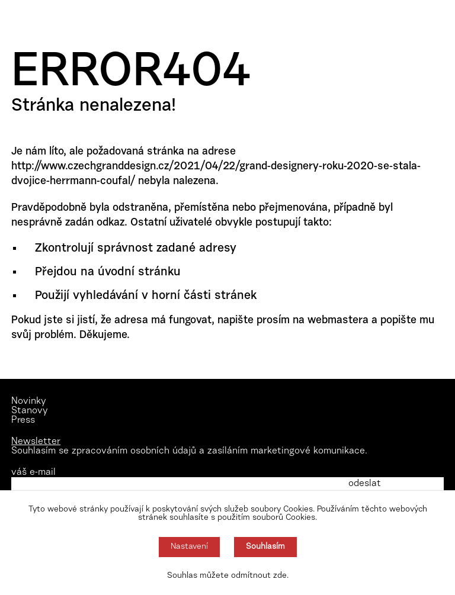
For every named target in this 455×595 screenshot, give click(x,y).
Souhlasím (265, 547)
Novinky (28, 401)
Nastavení (189, 547)
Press (23, 420)
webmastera (338, 321)
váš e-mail (33, 472)
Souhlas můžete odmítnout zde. (228, 576)
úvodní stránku (139, 272)
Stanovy (29, 411)
